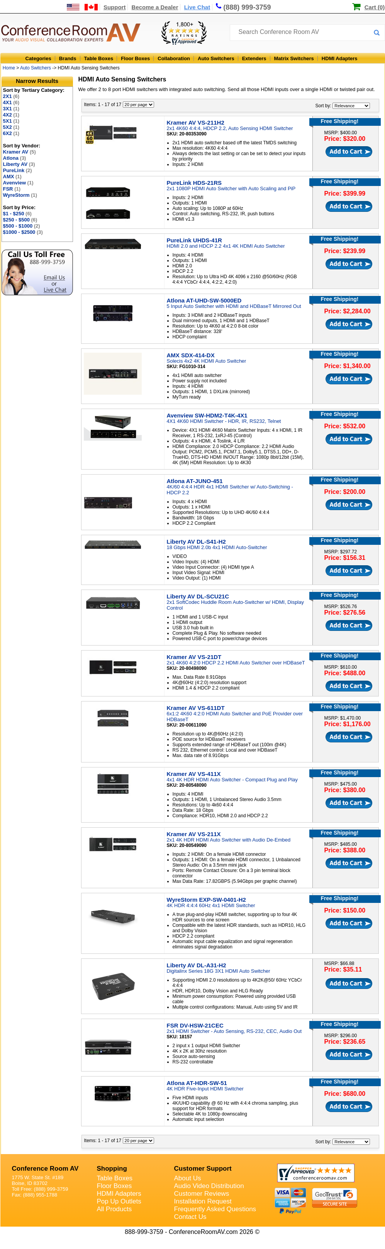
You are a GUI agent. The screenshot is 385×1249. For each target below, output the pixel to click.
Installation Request (203, 1201)
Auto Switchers (216, 58)
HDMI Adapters (340, 58)
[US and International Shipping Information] (82, 7)
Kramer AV (19, 152)
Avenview (18, 183)
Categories (38, 58)
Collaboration (174, 58)
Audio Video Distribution (209, 1186)
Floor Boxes (135, 58)
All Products (114, 1209)
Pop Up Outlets (119, 1201)
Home (9, 68)
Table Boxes (99, 58)
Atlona (14, 158)
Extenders (254, 58)
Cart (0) (375, 7)
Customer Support (203, 1168)
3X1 (11, 109)
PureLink (17, 170)
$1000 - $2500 (23, 232)
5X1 (11, 121)
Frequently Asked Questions (215, 1209)
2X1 (11, 96)
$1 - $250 (17, 213)
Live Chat (197, 7)
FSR (12, 189)
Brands (67, 58)
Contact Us (190, 1216)
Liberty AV (19, 164)
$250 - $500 (20, 220)
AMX (12, 176)
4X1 (11, 102)
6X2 (11, 133)
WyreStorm (20, 195)
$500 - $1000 (21, 226)
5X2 (11, 127)
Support (114, 7)
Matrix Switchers (294, 58)
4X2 (11, 115)
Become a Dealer (155, 7)
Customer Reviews (201, 1193)
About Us (187, 1178)
